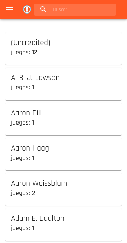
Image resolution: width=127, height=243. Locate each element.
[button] (63, 47)
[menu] (9, 9)
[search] (75, 10)
